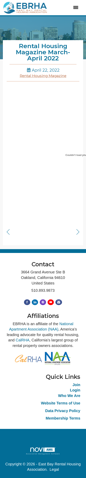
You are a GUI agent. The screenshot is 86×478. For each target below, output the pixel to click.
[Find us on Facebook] (27, 302)
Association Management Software (43, 451)
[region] (77, 232)
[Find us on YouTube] (50, 302)
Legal (54, 469)
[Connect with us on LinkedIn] (34, 302)
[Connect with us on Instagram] (42, 302)
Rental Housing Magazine (43, 75)
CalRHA (22, 340)
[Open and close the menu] (64, 8)
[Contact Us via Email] (58, 302)
